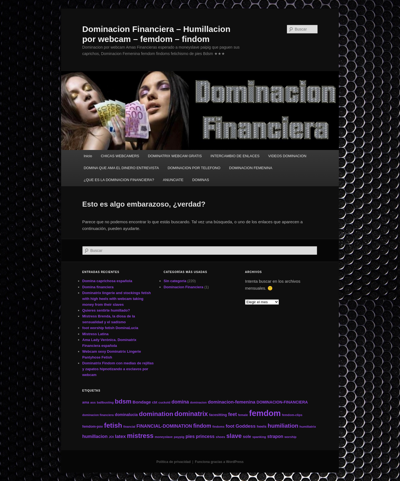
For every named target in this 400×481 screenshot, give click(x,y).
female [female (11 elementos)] (243, 415)
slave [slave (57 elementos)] (234, 435)
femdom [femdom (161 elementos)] (265, 413)
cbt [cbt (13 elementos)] (155, 402)
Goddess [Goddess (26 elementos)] (246, 426)
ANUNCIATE (173, 180)
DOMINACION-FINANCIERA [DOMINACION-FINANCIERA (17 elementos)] (282, 402)
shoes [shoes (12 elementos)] (220, 437)
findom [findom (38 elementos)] (202, 426)
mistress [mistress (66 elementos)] (140, 435)
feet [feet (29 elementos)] (232, 414)
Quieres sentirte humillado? (106, 310)
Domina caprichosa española (107, 281)
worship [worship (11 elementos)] (290, 437)
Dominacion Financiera (183, 287)
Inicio (88, 156)
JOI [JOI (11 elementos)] (111, 437)
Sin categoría (175, 281)
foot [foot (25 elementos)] (230, 426)
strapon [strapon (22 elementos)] (275, 436)
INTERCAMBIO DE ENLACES (235, 156)
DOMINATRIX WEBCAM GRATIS (175, 156)
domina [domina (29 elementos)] (180, 402)
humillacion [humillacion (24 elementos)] (95, 436)
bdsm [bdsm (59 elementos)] (123, 401)
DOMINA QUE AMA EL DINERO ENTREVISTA (121, 168)
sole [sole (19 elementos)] (247, 436)
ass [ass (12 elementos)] (93, 402)
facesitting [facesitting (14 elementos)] (218, 415)
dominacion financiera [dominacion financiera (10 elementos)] (98, 415)
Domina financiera (98, 287)
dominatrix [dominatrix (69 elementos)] (191, 413)
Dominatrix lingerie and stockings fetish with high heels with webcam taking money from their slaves (116, 299)
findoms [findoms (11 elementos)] (218, 426)
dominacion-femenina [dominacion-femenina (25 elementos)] (231, 402)
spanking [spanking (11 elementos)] (259, 437)
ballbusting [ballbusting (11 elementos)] (105, 402)
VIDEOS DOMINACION (287, 156)
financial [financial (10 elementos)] (129, 426)
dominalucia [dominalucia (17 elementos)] (126, 414)
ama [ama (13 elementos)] (85, 402)
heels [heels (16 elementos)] (261, 426)
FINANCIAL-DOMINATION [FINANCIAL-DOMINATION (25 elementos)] (164, 426)
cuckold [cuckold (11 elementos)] (164, 402)
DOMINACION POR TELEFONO (194, 168)
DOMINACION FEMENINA (250, 168)
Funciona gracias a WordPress (219, 462)
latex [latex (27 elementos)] (120, 436)
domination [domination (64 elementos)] (156, 413)
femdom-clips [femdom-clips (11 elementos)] (292, 415)
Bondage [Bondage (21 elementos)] (141, 402)
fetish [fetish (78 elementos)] (113, 425)
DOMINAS (200, 180)
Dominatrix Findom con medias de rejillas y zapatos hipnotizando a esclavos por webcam (118, 369)
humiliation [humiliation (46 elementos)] (283, 425)
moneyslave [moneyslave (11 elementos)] (164, 437)
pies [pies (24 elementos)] (190, 436)
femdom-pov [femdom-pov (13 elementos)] (92, 427)
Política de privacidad (173, 462)
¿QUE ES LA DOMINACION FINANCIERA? (119, 180)
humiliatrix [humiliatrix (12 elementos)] (307, 426)
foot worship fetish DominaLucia (110, 328)
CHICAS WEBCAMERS (120, 156)
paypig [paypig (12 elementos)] (179, 437)
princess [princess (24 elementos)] (205, 436)
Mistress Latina (95, 334)
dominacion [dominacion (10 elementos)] (198, 402)
